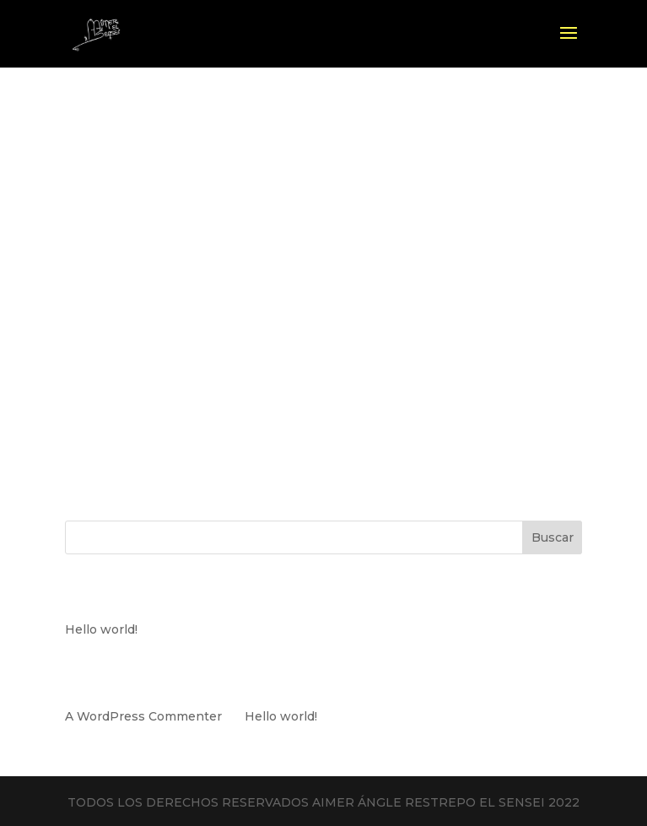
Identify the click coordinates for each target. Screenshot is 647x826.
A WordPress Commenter (143, 716)
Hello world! (101, 629)
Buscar (552, 537)
